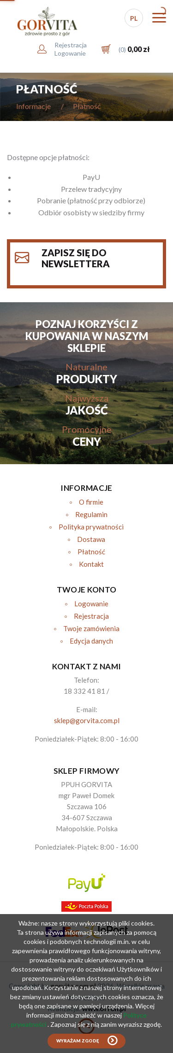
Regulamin (91, 514)
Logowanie (91, 603)
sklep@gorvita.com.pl (86, 720)
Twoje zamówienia (91, 628)
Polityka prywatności (91, 527)
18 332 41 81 (84, 691)
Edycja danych (91, 641)
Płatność (91, 551)
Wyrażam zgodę (77, 1040)
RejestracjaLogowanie (70, 49)
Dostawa (91, 539)
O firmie (91, 502)
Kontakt (91, 564)
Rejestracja (91, 616)
